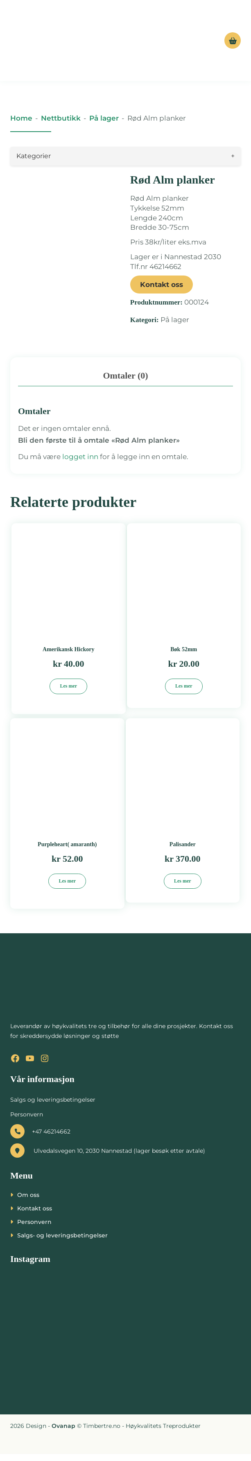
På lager (104, 118)
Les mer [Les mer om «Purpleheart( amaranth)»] (67, 887)
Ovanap (63, 1432)
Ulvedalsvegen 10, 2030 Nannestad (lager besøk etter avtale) (107, 1157)
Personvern (26, 1121)
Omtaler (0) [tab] (125, 382)
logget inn (80, 463)
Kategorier (125, 156)
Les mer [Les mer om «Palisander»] (182, 887)
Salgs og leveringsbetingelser (52, 1106)
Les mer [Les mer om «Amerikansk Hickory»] (68, 693)
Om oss (28, 1201)
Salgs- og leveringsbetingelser (62, 1242)
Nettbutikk (61, 118)
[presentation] (39, 1441)
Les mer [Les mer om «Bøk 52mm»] (183, 693)
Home (21, 118)
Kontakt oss (161, 284)
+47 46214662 (40, 1138)
